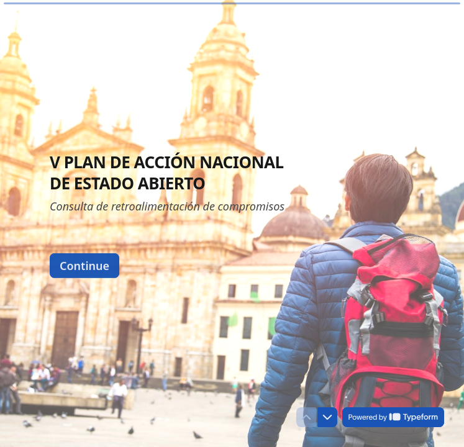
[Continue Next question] (84, 265)
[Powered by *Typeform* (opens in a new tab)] (393, 417)
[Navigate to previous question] (306, 417)
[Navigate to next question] (327, 417)
